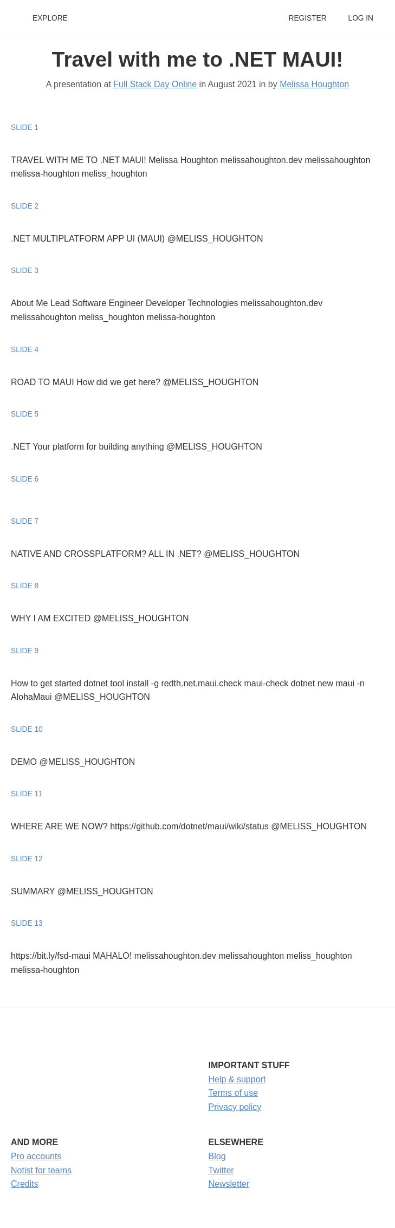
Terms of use (233, 1092)
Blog (217, 1156)
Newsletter (229, 1183)
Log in (360, 18)
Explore (50, 18)
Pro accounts (36, 1156)
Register (307, 18)
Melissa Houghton (314, 84)
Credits (24, 1183)
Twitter (221, 1170)
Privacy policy (235, 1107)
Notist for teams (41, 1170)
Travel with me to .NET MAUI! (197, 59)
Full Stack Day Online (155, 84)
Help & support (237, 1079)
